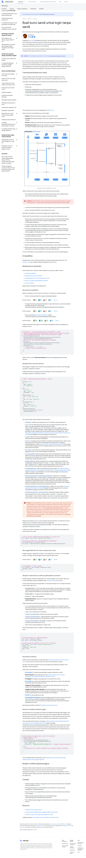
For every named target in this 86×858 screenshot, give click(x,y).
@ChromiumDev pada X (81, 843)
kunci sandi (31, 40)
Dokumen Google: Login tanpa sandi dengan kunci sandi (39, 814)
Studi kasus (72, 850)
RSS (78, 852)
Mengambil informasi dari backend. (33, 275)
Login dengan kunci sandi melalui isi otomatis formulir (46, 817)
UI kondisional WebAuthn (42, 315)
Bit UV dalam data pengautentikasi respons (54, 507)
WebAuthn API (50, 110)
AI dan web (4, 8)
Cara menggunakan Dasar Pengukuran (48, 1)
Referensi (5, 6)
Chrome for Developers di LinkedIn (80, 849)
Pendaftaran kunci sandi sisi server (49, 705)
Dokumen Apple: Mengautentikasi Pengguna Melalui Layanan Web (41, 812)
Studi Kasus (66, 1)
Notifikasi (41, 8)
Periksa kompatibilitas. (30, 273)
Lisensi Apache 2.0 (39, 825)
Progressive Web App (22, 8)
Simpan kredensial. (29, 283)
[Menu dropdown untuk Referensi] (25, 1)
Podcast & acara (72, 853)
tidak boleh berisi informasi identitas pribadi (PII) (51, 444)
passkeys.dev (25, 262)
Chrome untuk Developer (73, 844)
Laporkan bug (65, 843)
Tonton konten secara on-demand (47, 14)
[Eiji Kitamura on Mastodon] (32, 37)
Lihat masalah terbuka (65, 846)
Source (55, 300)
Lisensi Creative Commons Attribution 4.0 (57, 824)
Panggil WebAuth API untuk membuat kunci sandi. (37, 278)
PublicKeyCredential (51, 580)
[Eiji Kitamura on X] (29, 37)
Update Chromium (72, 847)
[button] (9, 88)
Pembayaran (33, 8)
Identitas (35, 18)
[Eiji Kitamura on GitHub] (31, 37)
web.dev (24, 18)
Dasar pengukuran (32, 1)
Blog (60, 1)
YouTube (79, 845)
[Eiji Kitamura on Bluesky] (34, 37)
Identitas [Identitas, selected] (12, 8)
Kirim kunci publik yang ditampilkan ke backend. (36, 280)
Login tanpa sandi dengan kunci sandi (57, 56)
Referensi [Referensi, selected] (21, 1)
